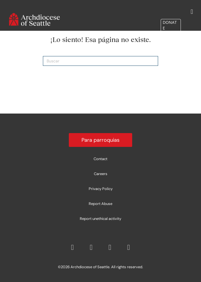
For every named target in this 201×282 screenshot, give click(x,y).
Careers (100, 173)
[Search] (100, 61)
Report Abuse (100, 203)
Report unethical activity (100, 218)
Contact (100, 158)
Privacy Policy (101, 188)
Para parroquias (100, 140)
